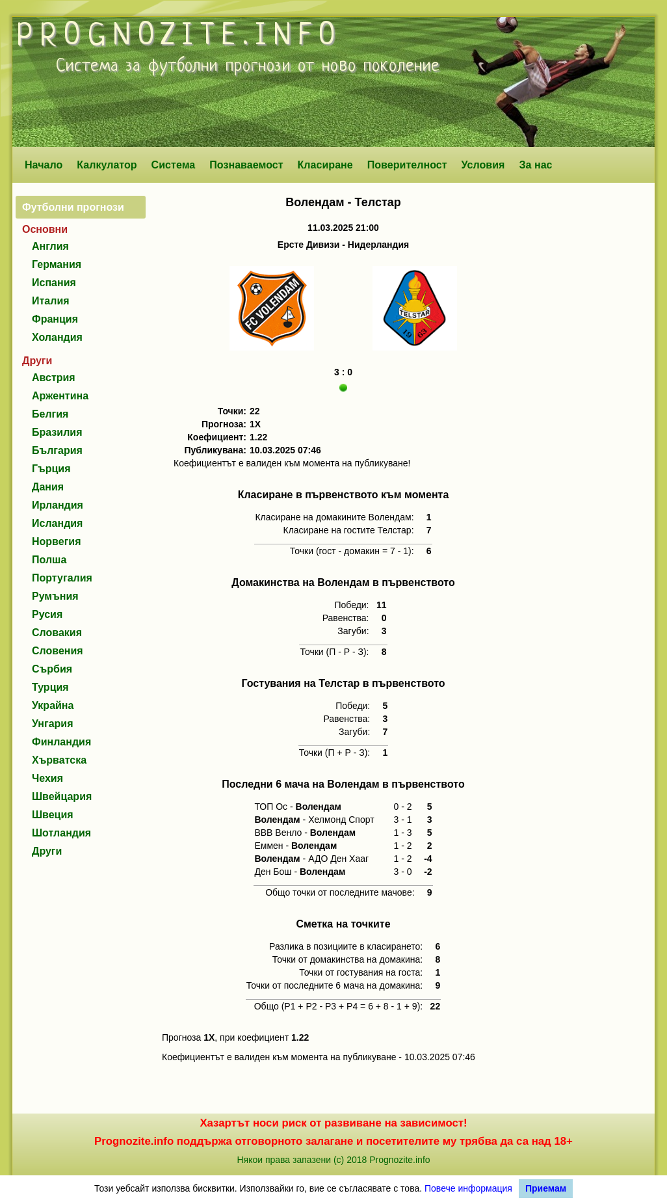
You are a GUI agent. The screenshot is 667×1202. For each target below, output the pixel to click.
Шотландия (61, 832)
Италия (51, 300)
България (57, 450)
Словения (57, 650)
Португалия (62, 577)
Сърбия (52, 668)
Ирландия (57, 505)
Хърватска (59, 760)
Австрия (53, 377)
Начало (43, 164)
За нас (535, 164)
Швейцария (62, 796)
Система (173, 164)
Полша (49, 559)
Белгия (50, 414)
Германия (56, 264)
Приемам (545, 1188)
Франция (55, 319)
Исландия (57, 523)
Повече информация (468, 1188)
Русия (47, 614)
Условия (483, 164)
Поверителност (407, 164)
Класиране (324, 164)
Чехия (47, 778)
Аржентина (60, 395)
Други (47, 851)
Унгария (52, 723)
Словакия (57, 632)
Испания (54, 282)
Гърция (51, 468)
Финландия (61, 741)
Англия (50, 246)
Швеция (52, 814)
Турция (50, 687)
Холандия (57, 337)
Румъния (55, 596)
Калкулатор (107, 164)
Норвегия (56, 541)
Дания (48, 486)
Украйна (52, 705)
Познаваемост (246, 164)
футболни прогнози (219, 66)
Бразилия (57, 432)
